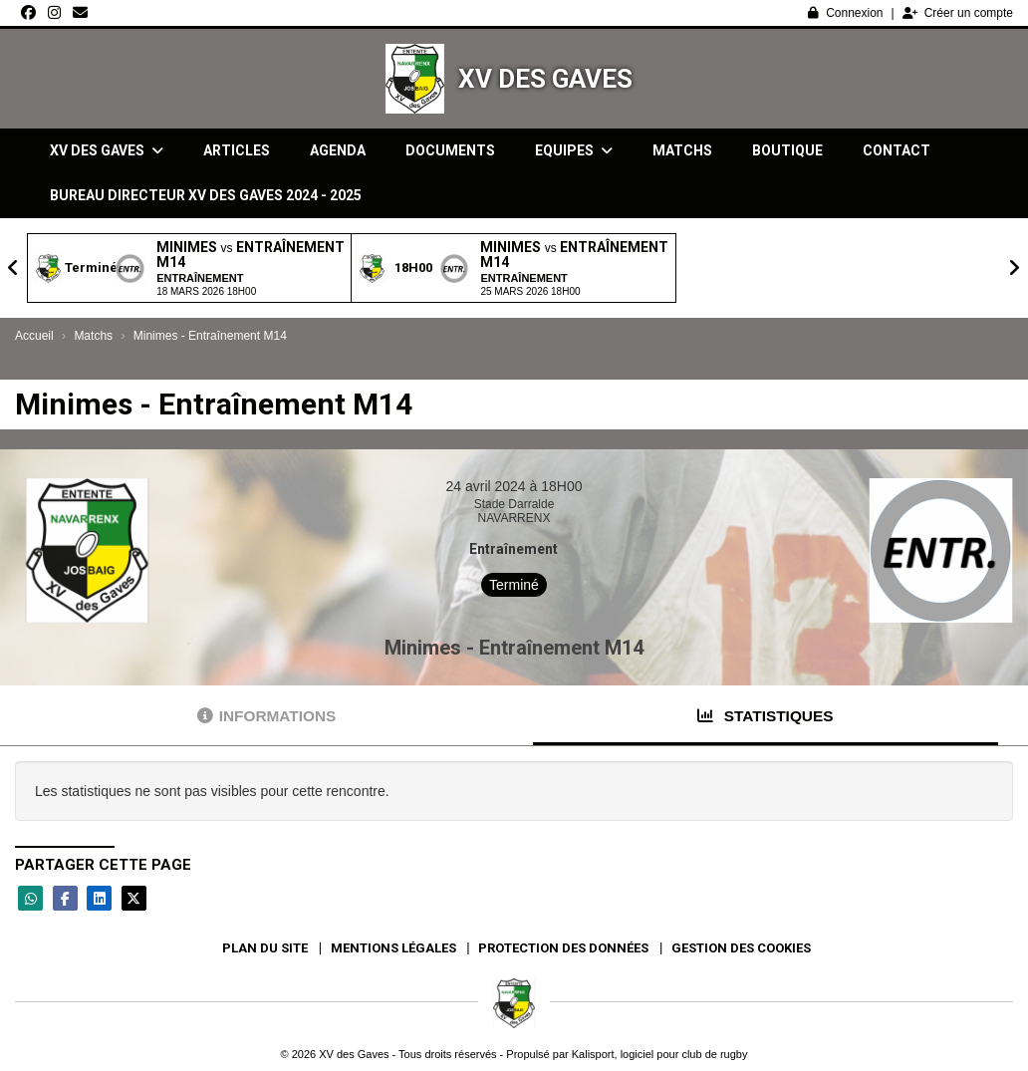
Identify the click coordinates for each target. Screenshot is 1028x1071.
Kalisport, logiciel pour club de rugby (660, 1054)
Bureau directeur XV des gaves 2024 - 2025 (206, 195)
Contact (896, 150)
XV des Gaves (545, 79)
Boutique (787, 150)
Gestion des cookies (741, 947)
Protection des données (563, 947)
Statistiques (765, 715)
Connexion (845, 13)
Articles (236, 150)
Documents (450, 150)
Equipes (574, 150)
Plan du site (265, 947)
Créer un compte (957, 13)
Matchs (682, 150)
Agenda (338, 150)
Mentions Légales (393, 947)
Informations (267, 715)
